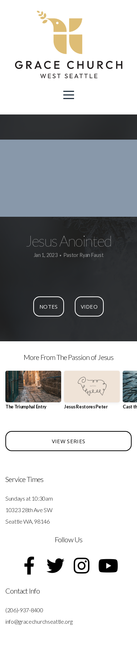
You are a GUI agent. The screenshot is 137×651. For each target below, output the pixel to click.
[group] (33, 393)
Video (89, 306)
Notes (48, 306)
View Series (68, 441)
